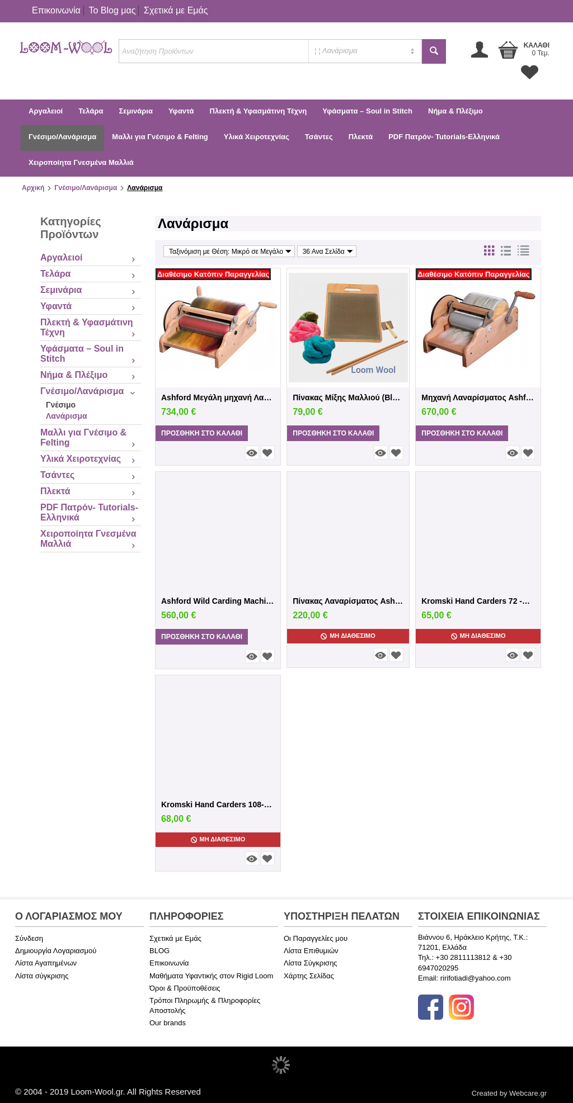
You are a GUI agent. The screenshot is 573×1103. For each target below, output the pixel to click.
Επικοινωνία (56, 10)
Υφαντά (181, 111)
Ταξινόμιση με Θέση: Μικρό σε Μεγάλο (230, 251)
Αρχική (33, 188)
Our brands (167, 1023)
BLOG (159, 950)
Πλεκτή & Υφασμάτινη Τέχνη (258, 111)
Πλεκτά (361, 136)
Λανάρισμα (66, 415)
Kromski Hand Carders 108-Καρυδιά (218, 804)
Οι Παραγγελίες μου (315, 938)
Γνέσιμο (61, 404)
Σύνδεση (29, 938)
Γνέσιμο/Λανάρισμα (62, 136)
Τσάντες (319, 136)
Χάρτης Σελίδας (309, 976)
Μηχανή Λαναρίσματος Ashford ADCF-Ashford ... (478, 397)
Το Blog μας (111, 10)
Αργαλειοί (46, 111)
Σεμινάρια (135, 111)
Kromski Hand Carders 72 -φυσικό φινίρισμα (478, 601)
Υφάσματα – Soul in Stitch (367, 111)
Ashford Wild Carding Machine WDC (218, 601)
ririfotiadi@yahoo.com (475, 978)
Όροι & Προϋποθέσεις (184, 988)
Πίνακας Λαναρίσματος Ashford (348, 601)
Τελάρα (90, 111)
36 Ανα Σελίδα (328, 251)
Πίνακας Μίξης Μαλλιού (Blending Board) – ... (348, 397)
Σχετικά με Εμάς (176, 10)
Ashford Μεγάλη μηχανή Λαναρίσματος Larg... (218, 397)
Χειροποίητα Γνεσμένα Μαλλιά (81, 162)
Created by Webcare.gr (509, 1093)
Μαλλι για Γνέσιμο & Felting (160, 136)
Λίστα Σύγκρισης (310, 963)
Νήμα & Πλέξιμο (455, 111)
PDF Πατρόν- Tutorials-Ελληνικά (444, 136)
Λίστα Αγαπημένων (46, 963)
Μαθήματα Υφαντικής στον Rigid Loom (211, 976)
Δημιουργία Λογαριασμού (55, 950)
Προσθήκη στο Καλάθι (201, 433)
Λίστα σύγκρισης (42, 976)
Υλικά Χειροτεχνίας (256, 136)
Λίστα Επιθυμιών (311, 950)
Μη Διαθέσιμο (348, 636)
